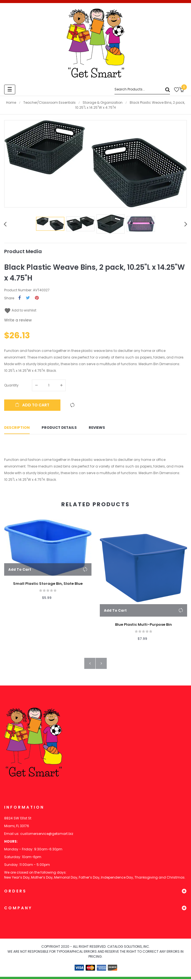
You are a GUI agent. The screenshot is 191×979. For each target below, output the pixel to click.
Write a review (18, 320)
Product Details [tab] (59, 429)
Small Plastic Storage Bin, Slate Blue (48, 586)
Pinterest (37, 298)
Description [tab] (17, 429)
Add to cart (32, 405)
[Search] (142, 89)
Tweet (28, 298)
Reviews (97, 429)
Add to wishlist (20, 310)
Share (19, 298)
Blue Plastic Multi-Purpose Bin (143, 626)
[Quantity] (48, 385)
